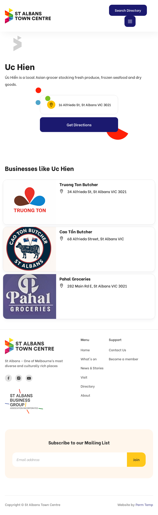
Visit (84, 377)
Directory (88, 386)
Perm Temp (144, 504)
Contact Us (117, 350)
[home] (28, 16)
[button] (130, 21)
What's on (89, 359)
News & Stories (92, 368)
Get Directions (79, 130)
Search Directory (128, 10)
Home (85, 350)
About (85, 395)
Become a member (123, 359)
